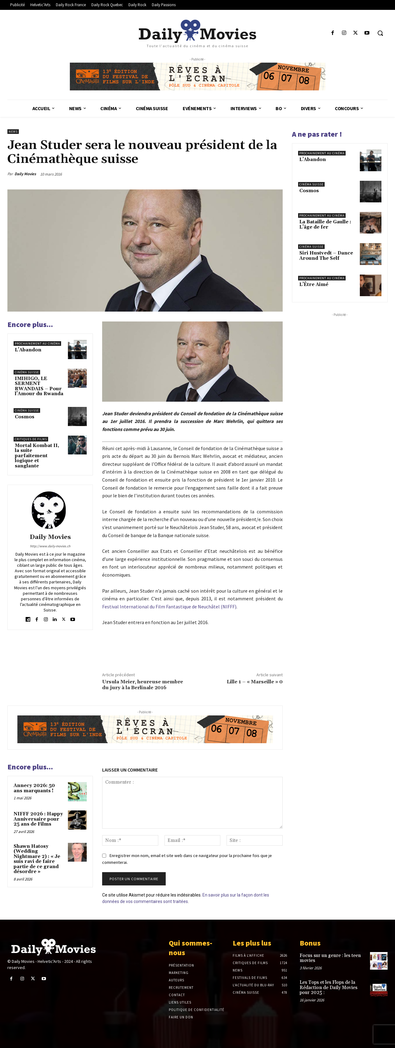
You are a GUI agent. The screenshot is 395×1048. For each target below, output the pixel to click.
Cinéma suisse (27, 372)
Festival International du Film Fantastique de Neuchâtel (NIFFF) (169, 606)
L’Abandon (28, 350)
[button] (380, 33)
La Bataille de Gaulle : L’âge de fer (325, 224)
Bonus (310, 943)
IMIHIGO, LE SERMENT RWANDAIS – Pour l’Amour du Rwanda (39, 386)
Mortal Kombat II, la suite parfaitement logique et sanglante (37, 456)
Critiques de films (31, 439)
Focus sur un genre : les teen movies (330, 958)
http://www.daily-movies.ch (50, 546)
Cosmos (24, 417)
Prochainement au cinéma (37, 344)
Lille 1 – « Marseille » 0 (255, 682)
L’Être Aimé (313, 285)
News (13, 131)
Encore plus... (30, 324)
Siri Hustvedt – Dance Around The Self (326, 255)
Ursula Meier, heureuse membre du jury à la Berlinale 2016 (142, 685)
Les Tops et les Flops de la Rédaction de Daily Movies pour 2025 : (328, 988)
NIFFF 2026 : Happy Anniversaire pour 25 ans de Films (38, 819)
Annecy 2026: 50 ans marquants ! (34, 788)
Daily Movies (25, 173)
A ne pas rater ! (317, 134)
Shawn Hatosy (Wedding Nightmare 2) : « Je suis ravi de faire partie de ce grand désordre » (37, 859)
